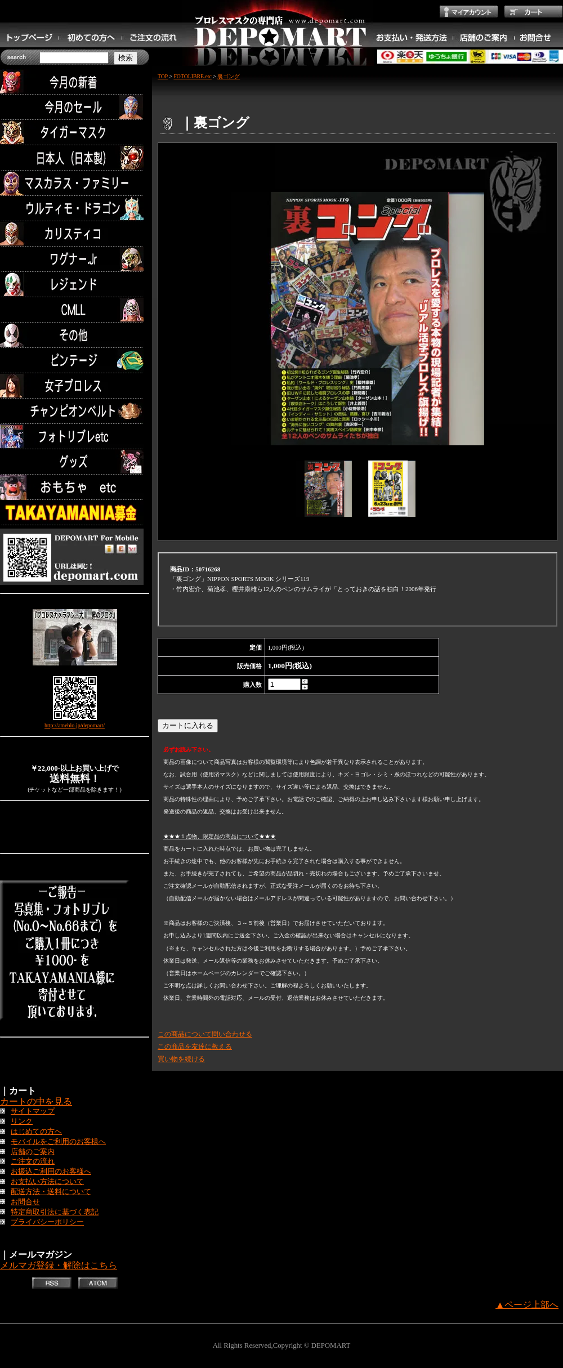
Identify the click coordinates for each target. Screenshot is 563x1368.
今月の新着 (74, 82)
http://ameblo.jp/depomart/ (74, 725)
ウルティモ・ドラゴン (74, 208)
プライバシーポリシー (47, 1222)
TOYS (74, 487)
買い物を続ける (181, 1059)
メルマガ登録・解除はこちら (58, 1265)
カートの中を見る (36, 1101)
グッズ (74, 462)
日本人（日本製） (74, 158)
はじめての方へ (36, 1131)
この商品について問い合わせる (205, 1034)
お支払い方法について (47, 1182)
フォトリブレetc (74, 436)
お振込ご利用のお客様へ (51, 1171)
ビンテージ (74, 360)
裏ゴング (228, 76)
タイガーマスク (74, 132)
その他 (74, 335)
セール (74, 107)
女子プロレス (74, 386)
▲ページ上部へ (526, 1304)
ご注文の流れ (33, 1161)
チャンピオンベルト (74, 411)
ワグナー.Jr (74, 259)
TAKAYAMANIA (74, 512)
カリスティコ (74, 234)
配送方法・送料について (51, 1192)
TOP (163, 76)
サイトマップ (33, 1111)
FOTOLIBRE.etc (192, 76)
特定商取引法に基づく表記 (55, 1212)
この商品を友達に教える (195, 1046)
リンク (22, 1121)
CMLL (74, 310)
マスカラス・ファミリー (74, 183)
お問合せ (25, 1202)
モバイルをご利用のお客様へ (58, 1142)
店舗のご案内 (33, 1152)
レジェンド (74, 284)
